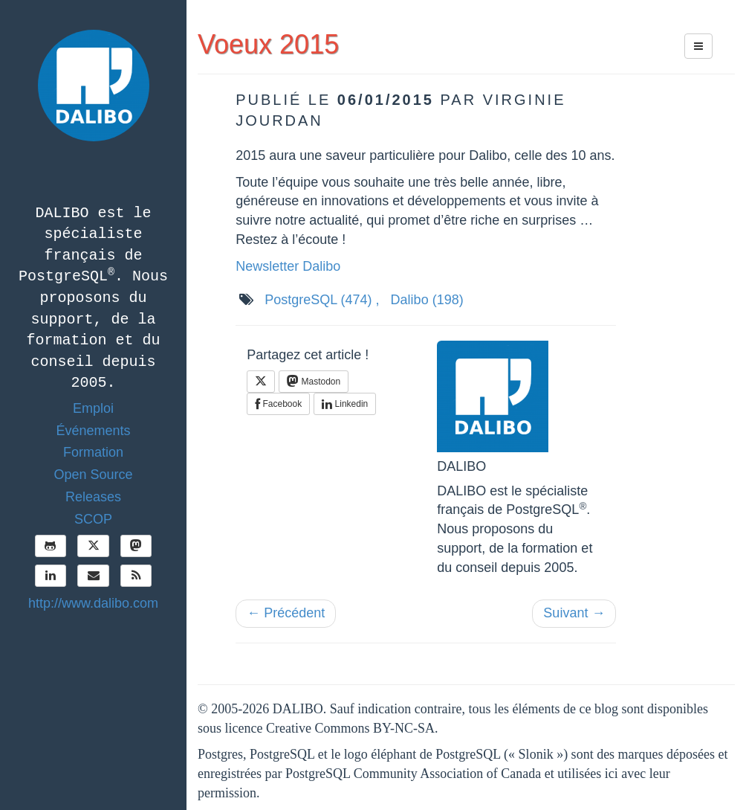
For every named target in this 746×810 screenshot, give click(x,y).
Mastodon (313, 381)
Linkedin (345, 404)
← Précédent (286, 612)
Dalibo (427, 299)
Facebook (278, 404)
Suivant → (574, 612)
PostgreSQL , (322, 299)
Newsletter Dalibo (288, 266)
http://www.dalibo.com (93, 603)
